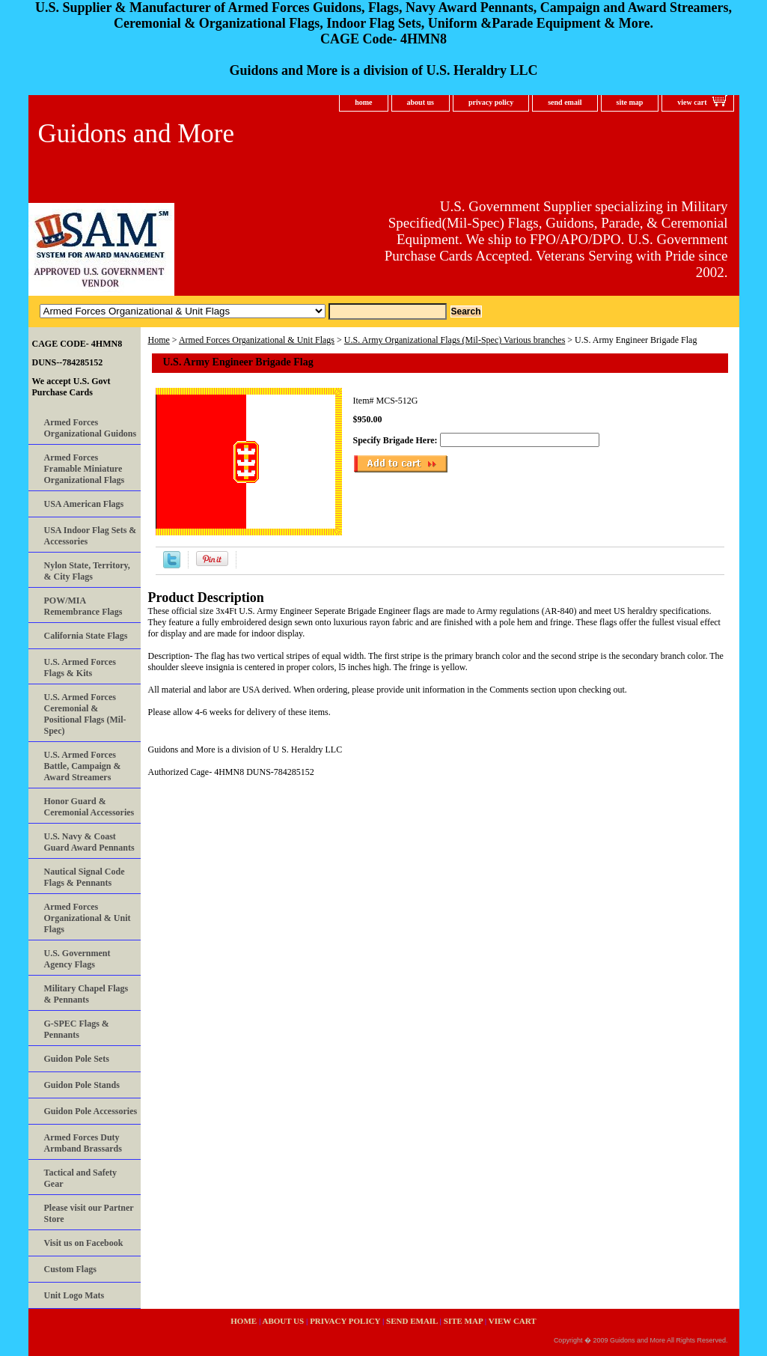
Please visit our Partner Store (89, 1213)
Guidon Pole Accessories (91, 1111)
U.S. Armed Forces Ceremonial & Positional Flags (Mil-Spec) (85, 714)
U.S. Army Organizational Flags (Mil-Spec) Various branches (455, 340)
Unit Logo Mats (74, 1295)
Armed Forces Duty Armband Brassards (83, 1143)
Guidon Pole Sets (76, 1059)
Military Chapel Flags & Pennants (86, 994)
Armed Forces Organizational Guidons (90, 428)
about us (420, 102)
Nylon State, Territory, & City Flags (87, 571)
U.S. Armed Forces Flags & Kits (80, 667)
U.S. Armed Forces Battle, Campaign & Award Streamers (82, 766)
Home (159, 340)
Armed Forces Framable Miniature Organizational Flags (84, 468)
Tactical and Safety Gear (80, 1178)
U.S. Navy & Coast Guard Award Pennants (89, 842)
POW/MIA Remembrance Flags (83, 606)
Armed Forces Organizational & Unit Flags (256, 340)
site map (630, 102)
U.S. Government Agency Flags (77, 959)
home (363, 102)
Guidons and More (136, 133)
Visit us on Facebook (83, 1243)
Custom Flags (70, 1269)
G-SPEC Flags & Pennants (76, 1029)
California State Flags (86, 635)
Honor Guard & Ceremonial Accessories (89, 807)
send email (564, 102)
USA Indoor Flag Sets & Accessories (90, 536)
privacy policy (490, 102)
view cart (691, 102)
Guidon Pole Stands (82, 1085)
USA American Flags (84, 504)
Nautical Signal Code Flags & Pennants (84, 877)
